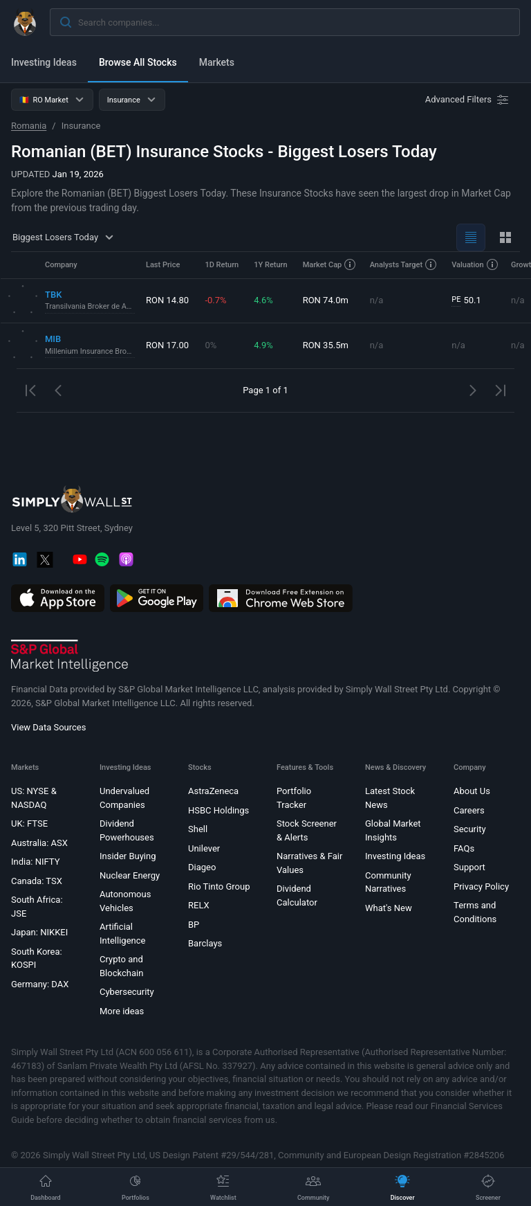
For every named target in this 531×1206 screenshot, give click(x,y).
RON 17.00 (167, 345)
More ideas (122, 1011)
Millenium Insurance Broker (90, 351)
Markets (216, 62)
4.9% (263, 345)
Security (470, 829)
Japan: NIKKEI (39, 932)
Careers (469, 810)
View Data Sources (48, 727)
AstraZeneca (213, 791)
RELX (198, 905)
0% (210, 345)
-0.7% (215, 300)
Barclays (205, 943)
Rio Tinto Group (219, 886)
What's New (388, 908)
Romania (28, 125)
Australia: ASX (39, 843)
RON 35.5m (325, 345)
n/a (377, 300)
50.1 (466, 300)
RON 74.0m (325, 300)
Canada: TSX (36, 881)
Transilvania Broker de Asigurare (90, 306)
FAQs (464, 848)
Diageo (202, 867)
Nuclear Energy (130, 875)
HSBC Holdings (218, 810)
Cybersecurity (127, 992)
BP (193, 924)
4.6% (263, 300)
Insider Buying (128, 856)
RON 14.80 (167, 300)
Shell (197, 829)
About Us (472, 791)
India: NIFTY (35, 861)
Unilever (204, 848)
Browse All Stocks (138, 62)
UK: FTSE (29, 823)
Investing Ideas (44, 62)
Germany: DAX (39, 984)
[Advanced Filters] (468, 100)
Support (469, 867)
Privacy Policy (481, 886)
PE (455, 299)
